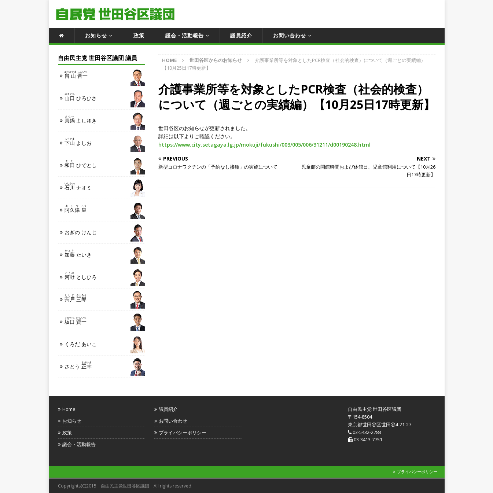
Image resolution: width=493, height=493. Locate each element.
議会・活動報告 (184, 35)
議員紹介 (241, 35)
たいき (78, 253)
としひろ (81, 275)
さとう (78, 365)
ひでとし (81, 164)
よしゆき (81, 119)
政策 (138, 35)
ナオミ (78, 186)
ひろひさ (81, 97)
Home (69, 409)
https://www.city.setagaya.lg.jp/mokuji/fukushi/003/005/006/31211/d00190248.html (264, 144)
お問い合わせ (289, 35)
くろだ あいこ (81, 344)
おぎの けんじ (81, 232)
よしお (78, 141)
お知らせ (96, 35)
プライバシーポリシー (182, 432)
